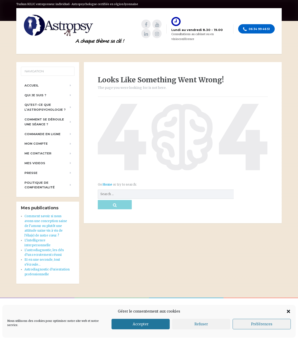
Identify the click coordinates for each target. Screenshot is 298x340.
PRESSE (30, 173)
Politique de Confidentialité (39, 185)
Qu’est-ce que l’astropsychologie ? (45, 107)
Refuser (201, 324)
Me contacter (37, 153)
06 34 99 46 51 (256, 29)
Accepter (141, 324)
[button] (288, 311)
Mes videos (34, 163)
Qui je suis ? (35, 95)
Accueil (31, 85)
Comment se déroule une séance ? (44, 121)
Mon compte (36, 143)
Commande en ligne (42, 134)
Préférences (261, 324)
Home (108, 185)
